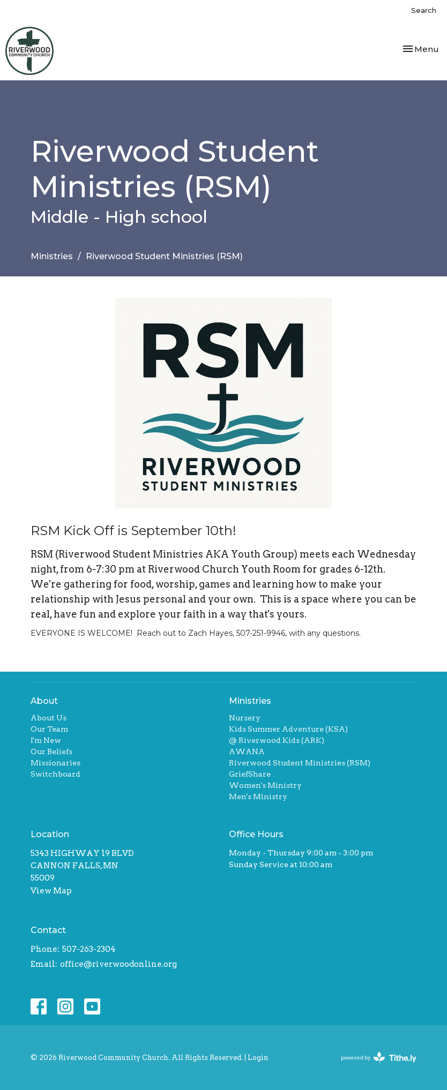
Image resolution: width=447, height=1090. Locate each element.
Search (423, 10)
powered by (378, 1057)
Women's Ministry (265, 785)
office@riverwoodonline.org (118, 964)
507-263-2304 (89, 949)
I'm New (46, 740)
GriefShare (250, 774)
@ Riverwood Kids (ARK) (276, 740)
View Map (51, 891)
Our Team (49, 729)
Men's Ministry (258, 796)
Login (258, 1058)
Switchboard (55, 774)
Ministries (52, 256)
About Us (48, 717)
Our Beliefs (51, 751)
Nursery (244, 717)
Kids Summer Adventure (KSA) (288, 729)
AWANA (247, 751)
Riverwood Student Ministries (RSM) (299, 762)
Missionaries (55, 762)
